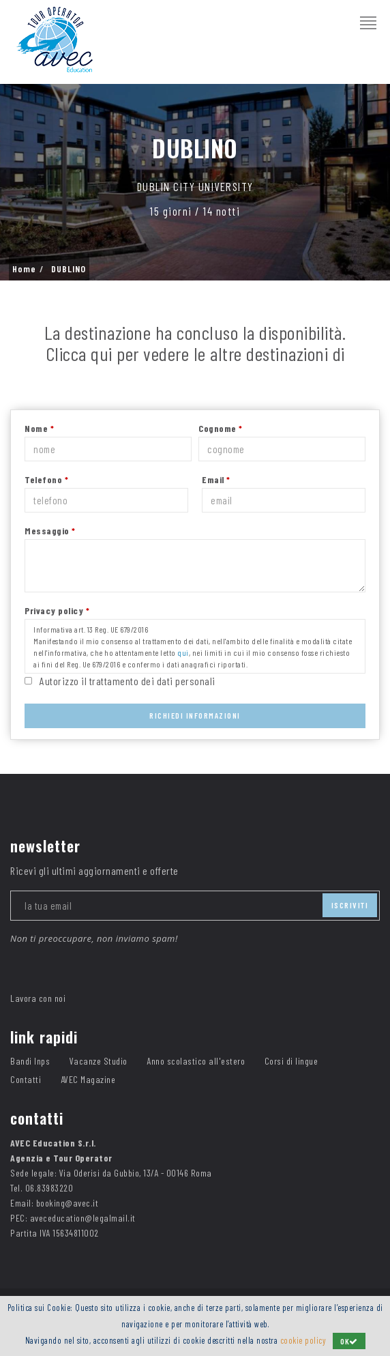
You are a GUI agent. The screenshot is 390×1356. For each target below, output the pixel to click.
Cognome (220, 428)
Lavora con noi (37, 998)
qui (183, 652)
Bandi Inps (30, 1061)
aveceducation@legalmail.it (83, 1218)
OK (349, 1341)
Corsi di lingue (291, 1061)
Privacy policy (57, 610)
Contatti (25, 1079)
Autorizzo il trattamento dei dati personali (127, 680)
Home (24, 269)
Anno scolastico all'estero (196, 1061)
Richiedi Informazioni (195, 715)
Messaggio (50, 530)
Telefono (46, 479)
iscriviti (350, 905)
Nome (39, 428)
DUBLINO (68, 269)
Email (216, 479)
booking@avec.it (67, 1203)
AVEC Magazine (88, 1079)
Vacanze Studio (98, 1061)
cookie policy (303, 1340)
